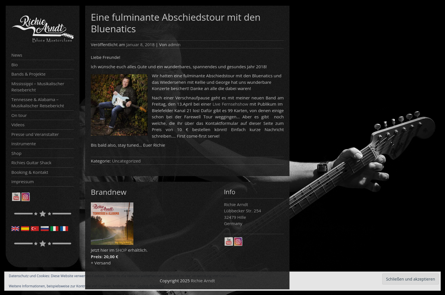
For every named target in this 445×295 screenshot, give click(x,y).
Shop (16, 153)
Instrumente (23, 143)
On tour (19, 115)
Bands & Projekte (28, 74)
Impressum (22, 181)
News (16, 55)
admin (174, 44)
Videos (18, 124)
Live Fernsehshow (230, 104)
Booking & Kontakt (29, 172)
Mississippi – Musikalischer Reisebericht (37, 87)
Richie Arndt (203, 280)
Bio (14, 64)
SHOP (121, 250)
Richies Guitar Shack (31, 162)
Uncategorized (126, 161)
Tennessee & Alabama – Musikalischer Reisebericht (37, 103)
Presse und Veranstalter (35, 134)
